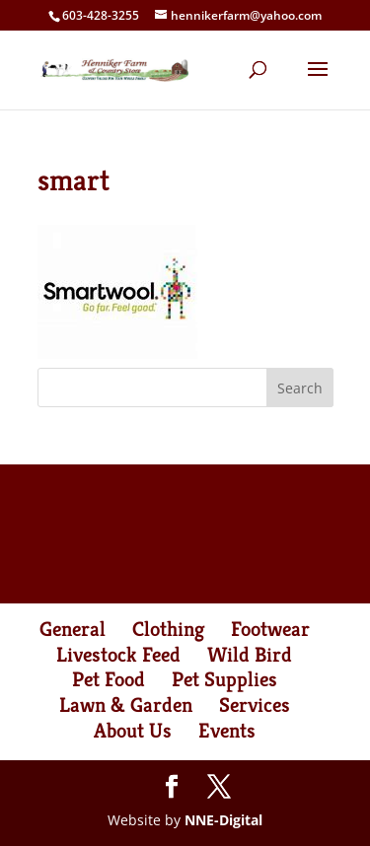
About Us (133, 730)
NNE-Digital (223, 820)
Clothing (168, 629)
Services (254, 705)
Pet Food (108, 679)
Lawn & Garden (125, 705)
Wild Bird (249, 655)
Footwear (270, 629)
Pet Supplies (224, 679)
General (72, 629)
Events (227, 730)
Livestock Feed (118, 655)
